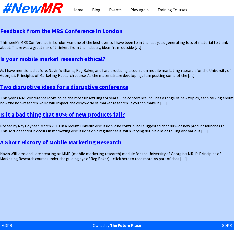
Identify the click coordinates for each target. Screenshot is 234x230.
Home (77, 10)
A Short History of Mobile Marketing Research (60, 142)
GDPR (7, 225)
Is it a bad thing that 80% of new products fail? (62, 114)
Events (115, 10)
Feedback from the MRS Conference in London (61, 31)
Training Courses (172, 10)
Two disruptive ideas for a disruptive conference (64, 87)
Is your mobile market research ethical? (52, 59)
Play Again (139, 10)
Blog (96, 10)
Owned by (117, 225)
